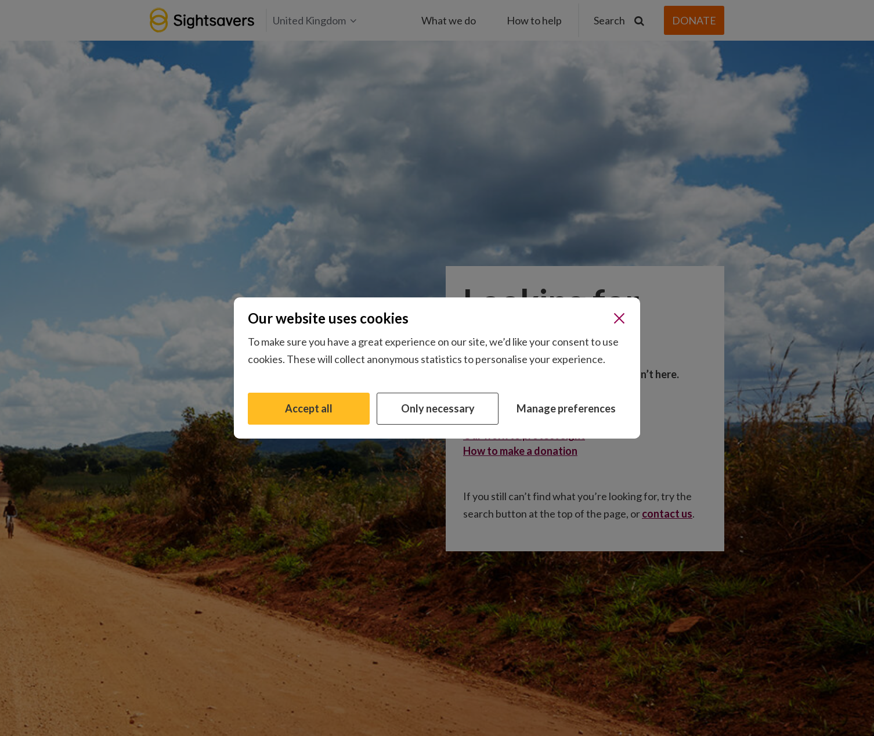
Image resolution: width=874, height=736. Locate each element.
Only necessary (438, 408)
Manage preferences (566, 408)
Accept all (309, 408)
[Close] (619, 318)
